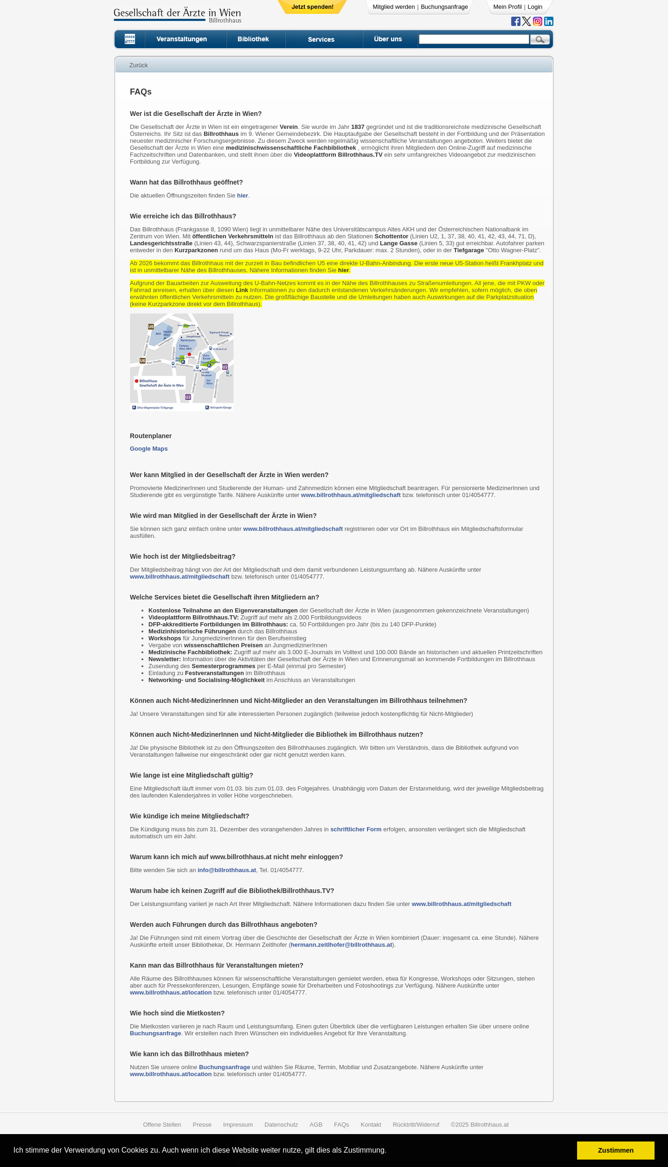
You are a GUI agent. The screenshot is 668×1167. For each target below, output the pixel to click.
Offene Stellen (162, 1124)
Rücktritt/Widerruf (416, 1124)
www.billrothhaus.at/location (171, 992)
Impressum (238, 1124)
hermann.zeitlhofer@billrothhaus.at (341, 944)
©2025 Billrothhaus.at (480, 1124)
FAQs (341, 1124)
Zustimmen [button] (616, 1150)
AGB (316, 1124)
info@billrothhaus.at (227, 870)
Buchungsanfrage (444, 6)
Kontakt (371, 1124)
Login (535, 6)
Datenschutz (281, 1124)
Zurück (138, 65)
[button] (390, 1151)
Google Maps (149, 448)
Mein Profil (508, 6)
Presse (202, 1124)
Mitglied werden (394, 6)
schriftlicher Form (356, 829)
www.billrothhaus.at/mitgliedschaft (351, 494)
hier (242, 195)
